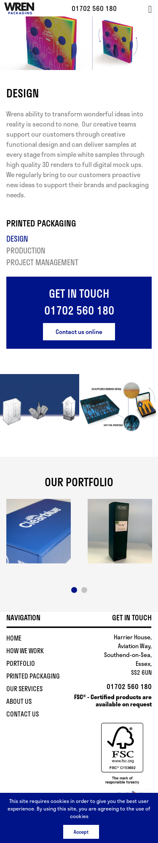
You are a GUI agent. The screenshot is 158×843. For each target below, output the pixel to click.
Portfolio (20, 663)
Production (26, 250)
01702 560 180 (94, 8)
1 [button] (74, 590)
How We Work (25, 651)
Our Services (24, 689)
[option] (38, 531)
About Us (19, 701)
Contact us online (79, 331)
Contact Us (22, 714)
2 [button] (84, 590)
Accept (81, 831)
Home (13, 638)
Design (17, 239)
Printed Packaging (33, 676)
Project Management (42, 262)
